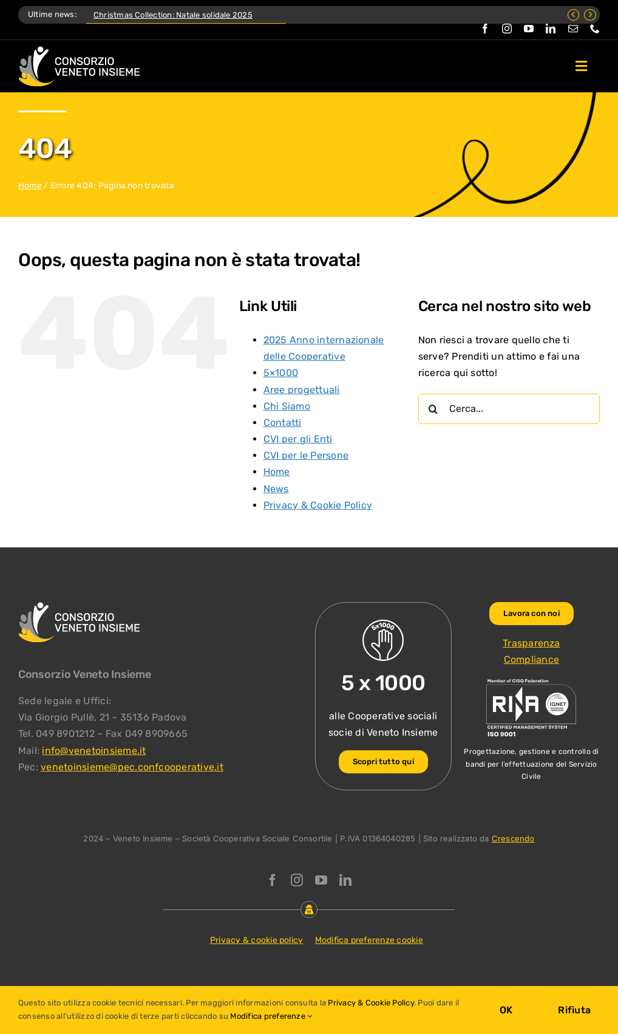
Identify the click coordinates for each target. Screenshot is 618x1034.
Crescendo (513, 838)
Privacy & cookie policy (257, 940)
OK (506, 1010)
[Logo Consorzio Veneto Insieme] (79, 50)
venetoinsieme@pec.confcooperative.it (132, 767)
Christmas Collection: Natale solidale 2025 (173, 14)
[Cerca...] (509, 409)
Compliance (531, 659)
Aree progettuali (301, 389)
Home (30, 185)
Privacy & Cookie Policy (318, 505)
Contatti (282, 422)
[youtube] (529, 28)
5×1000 (280, 372)
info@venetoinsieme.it (94, 750)
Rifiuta (574, 1010)
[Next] (590, 15)
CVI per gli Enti (298, 439)
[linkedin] (550, 28)
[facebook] (485, 28)
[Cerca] (433, 409)
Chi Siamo (286, 406)
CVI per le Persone (305, 455)
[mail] (573, 28)
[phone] (595, 28)
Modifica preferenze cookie (369, 940)
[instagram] (507, 28)
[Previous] (574, 15)
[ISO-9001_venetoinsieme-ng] (531, 682)
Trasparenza (531, 643)
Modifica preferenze (271, 1016)
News (276, 489)
